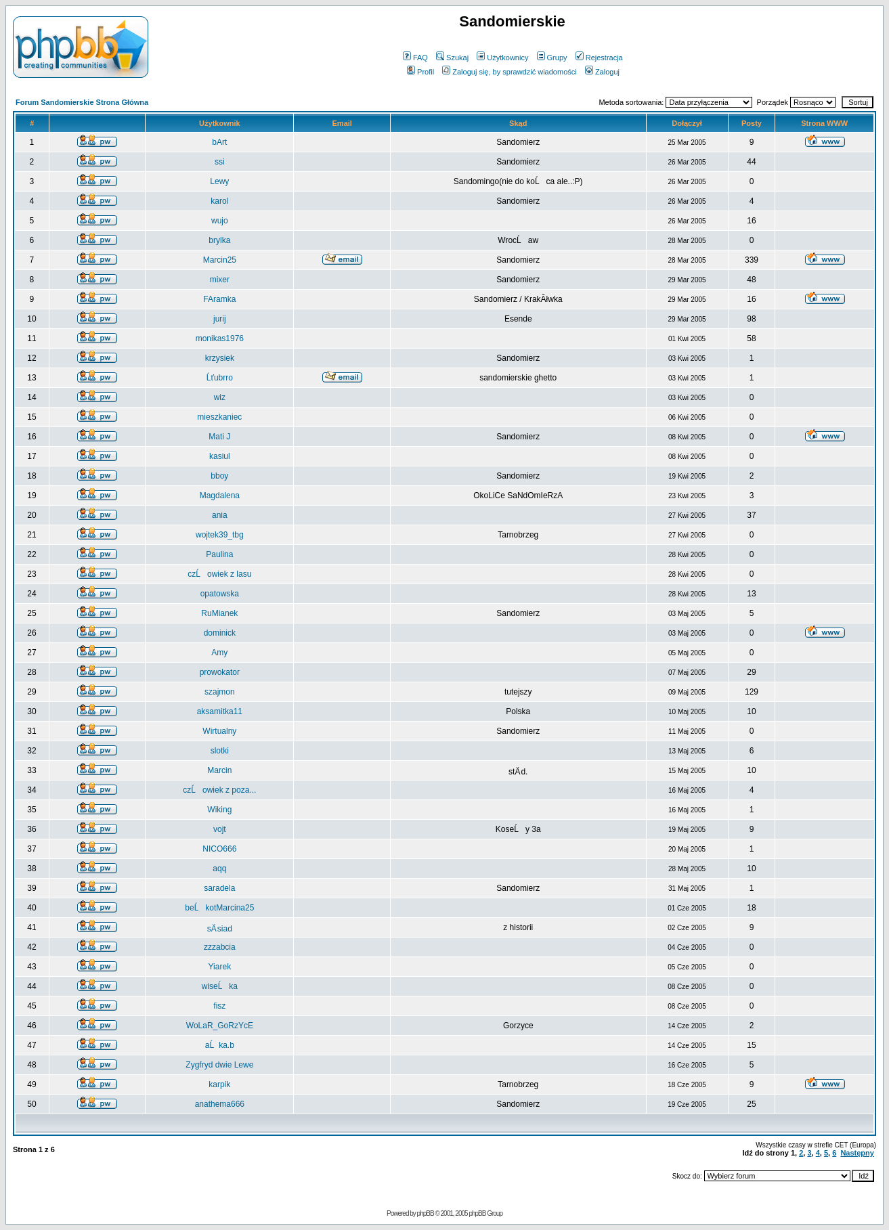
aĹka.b (219, 1045)
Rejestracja (599, 57)
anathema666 (219, 1104)
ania (219, 515)
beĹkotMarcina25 (219, 908)
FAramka (219, 299)
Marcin (219, 770)
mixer (220, 279)
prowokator (220, 672)
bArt (219, 142)
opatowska (219, 593)
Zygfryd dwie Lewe (219, 1065)
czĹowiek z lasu (219, 574)
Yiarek (220, 966)
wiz (219, 397)
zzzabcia (220, 947)
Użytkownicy (502, 57)
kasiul (219, 456)
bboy (219, 476)
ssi (220, 162)
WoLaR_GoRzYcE (219, 1025)
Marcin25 (219, 260)
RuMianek (219, 613)
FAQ (415, 57)
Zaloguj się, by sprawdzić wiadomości (509, 72)
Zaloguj (602, 72)
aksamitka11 (219, 711)
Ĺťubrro (220, 377)
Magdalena (220, 495)
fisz (219, 1006)
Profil (420, 72)
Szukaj (452, 57)
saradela (219, 888)
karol (219, 201)
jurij (219, 319)
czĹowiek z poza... (219, 790)
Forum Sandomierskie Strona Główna (82, 102)
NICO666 (219, 849)
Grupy (552, 57)
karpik (219, 1084)
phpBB (425, 1213)
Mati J (219, 436)
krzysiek (219, 358)
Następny (857, 1153)
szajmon (219, 692)
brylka (219, 240)
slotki (220, 750)
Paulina (219, 554)
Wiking (219, 809)
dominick (220, 633)
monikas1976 (220, 338)
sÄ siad (219, 929)
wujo (219, 220)
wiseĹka (220, 986)
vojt (219, 829)
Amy (219, 652)
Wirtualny (219, 731)
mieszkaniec (219, 417)
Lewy (219, 181)
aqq (219, 868)
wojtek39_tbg (220, 535)
